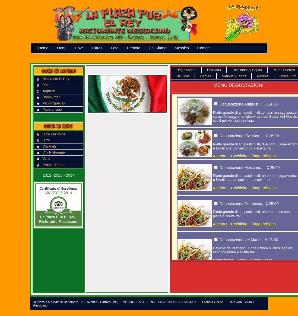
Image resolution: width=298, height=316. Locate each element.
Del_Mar (182, 76)
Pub (45, 85)
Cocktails (49, 146)
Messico (182, 48)
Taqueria (49, 91)
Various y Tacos (234, 76)
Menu (61, 48)
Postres (263, 76)
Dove (79, 48)
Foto (114, 48)
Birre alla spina (53, 134)
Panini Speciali (53, 103)
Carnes (205, 76)
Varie (46, 159)
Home (43, 48)
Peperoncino (52, 109)
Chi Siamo (157, 48)
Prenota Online (212, 302)
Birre (46, 140)
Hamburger (50, 97)
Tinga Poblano (263, 156)
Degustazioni (186, 70)
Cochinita (239, 156)
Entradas (214, 70)
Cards (97, 48)
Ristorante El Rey (55, 79)
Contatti (204, 48)
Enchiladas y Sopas (247, 70)
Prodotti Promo (53, 165)
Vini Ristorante (53, 152)
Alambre (220, 156)
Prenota (133, 48)
